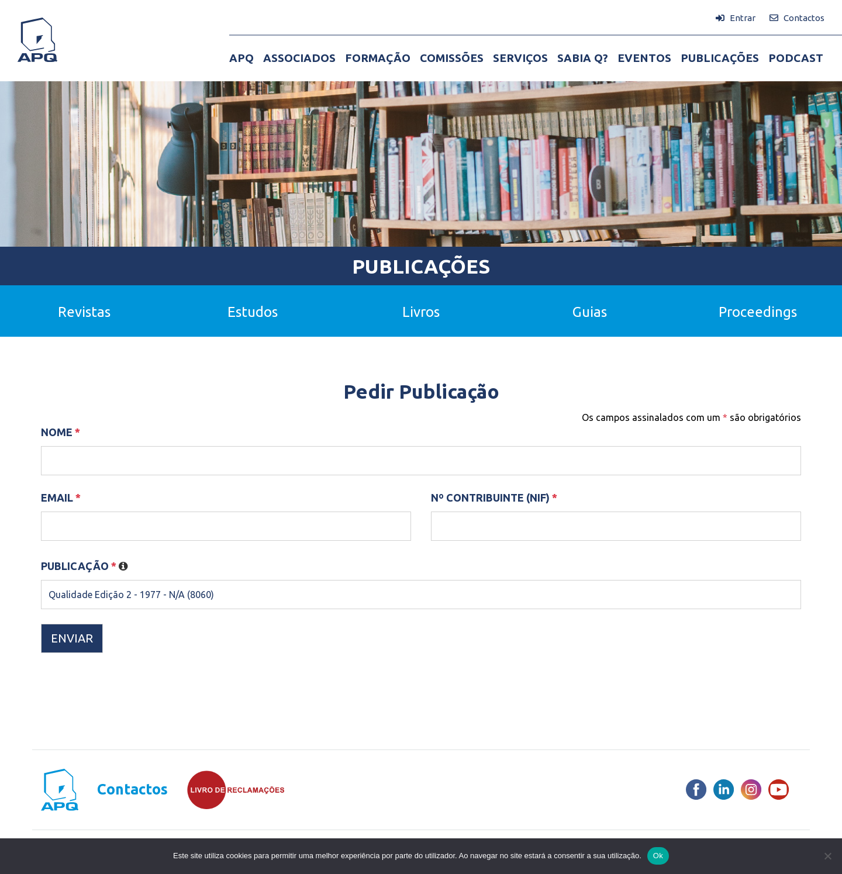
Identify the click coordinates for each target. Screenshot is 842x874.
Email (61, 497)
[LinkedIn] (723, 789)
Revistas (84, 312)
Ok (658, 855)
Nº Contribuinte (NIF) (494, 497)
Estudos (252, 312)
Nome (60, 432)
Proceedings (758, 312)
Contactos (132, 789)
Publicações (421, 266)
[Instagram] (751, 789)
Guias (589, 312)
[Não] (827, 856)
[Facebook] (696, 789)
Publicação (84, 566)
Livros (421, 312)
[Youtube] (778, 789)
